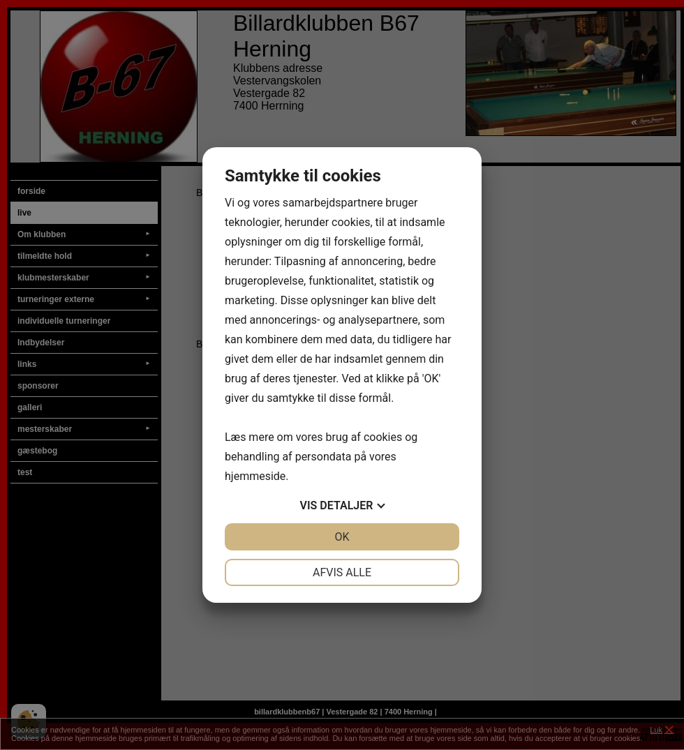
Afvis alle (342, 572)
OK (341, 536)
